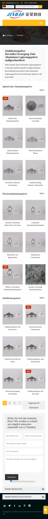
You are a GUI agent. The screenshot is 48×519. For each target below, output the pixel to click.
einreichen (12, 477)
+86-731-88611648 (30, 3)
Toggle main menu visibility (41, 22)
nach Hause (8, 35)
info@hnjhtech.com (12, 3)
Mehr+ (42, 90)
